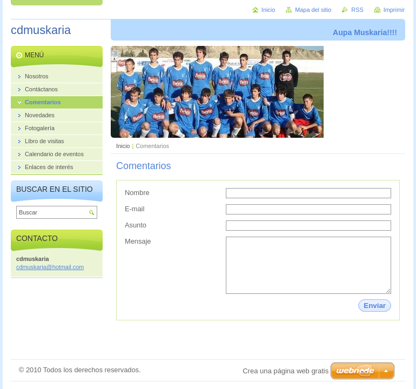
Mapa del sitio (313, 9)
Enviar (375, 305)
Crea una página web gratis (285, 371)
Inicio (123, 146)
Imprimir (394, 9)
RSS (357, 9)
